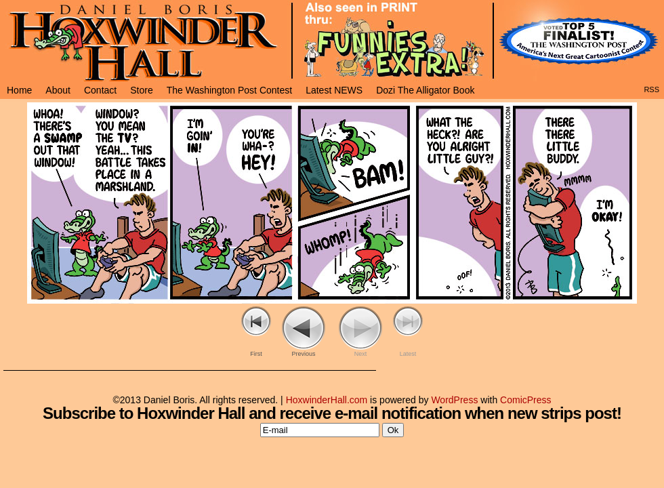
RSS (651, 89)
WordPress (454, 399)
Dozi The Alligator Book (425, 90)
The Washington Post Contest (229, 90)
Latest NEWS (334, 90)
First (256, 353)
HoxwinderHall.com (327, 399)
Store (141, 90)
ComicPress (525, 399)
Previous (303, 353)
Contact (100, 90)
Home (19, 90)
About (57, 90)
